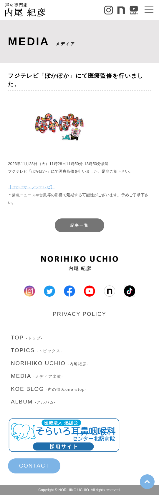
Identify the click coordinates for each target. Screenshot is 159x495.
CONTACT (34, 466)
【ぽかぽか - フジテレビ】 (31, 187)
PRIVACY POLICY (79, 314)
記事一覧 (79, 225)
